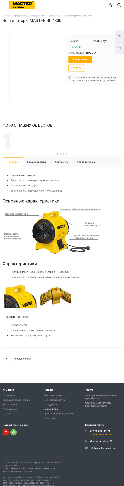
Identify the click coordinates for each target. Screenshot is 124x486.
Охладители (50, 415)
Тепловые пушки (53, 406)
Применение (50, 428)
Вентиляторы (51, 419)
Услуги (89, 400)
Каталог (48, 400)
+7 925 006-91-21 (100, 441)
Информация (10, 419)
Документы (61, 172)
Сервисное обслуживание (16, 410)
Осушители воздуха (54, 410)
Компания (8, 400)
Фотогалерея (10, 415)
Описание (13, 172)
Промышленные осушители (58, 424)
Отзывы (7, 424)
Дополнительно (86, 172)
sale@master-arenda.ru (100, 445)
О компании (9, 406)
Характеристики (36, 172)
